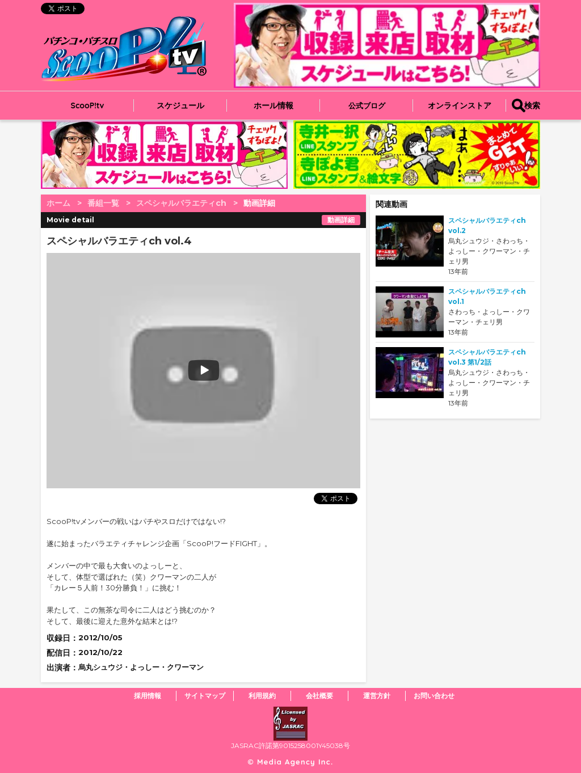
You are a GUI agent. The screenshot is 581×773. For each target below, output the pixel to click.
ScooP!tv (87, 105)
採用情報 (147, 695)
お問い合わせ (434, 695)
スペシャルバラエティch (181, 203)
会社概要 (319, 695)
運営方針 (376, 695)
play (133, 370)
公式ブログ (366, 105)
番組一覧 (103, 203)
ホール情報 (273, 105)
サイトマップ (204, 695)
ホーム (58, 203)
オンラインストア (459, 105)
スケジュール (180, 105)
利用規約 (262, 695)
